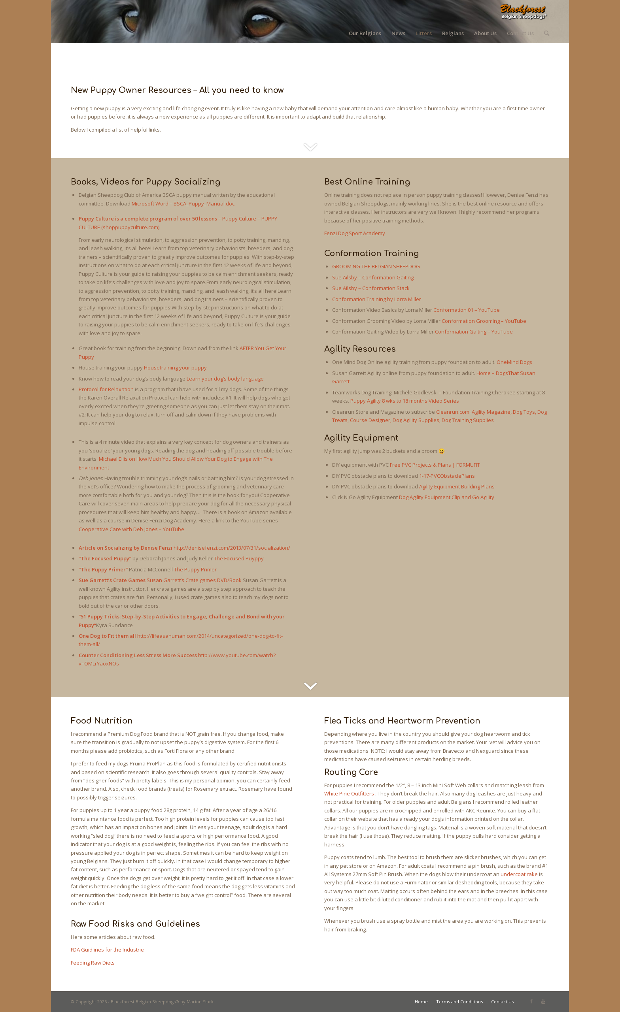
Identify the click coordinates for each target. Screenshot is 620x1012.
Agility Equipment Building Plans (457, 486)
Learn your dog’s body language (225, 378)
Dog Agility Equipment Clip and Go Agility (446, 497)
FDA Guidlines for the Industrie (107, 949)
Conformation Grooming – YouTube (484, 320)
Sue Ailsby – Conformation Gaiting (373, 277)
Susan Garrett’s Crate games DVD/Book (194, 580)
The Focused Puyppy (239, 558)
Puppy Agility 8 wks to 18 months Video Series (404, 400)
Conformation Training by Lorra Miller (376, 299)
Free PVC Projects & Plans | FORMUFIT (435, 464)
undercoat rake (519, 874)
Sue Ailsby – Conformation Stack (371, 288)
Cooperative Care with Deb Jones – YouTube (131, 529)
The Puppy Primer (195, 569)
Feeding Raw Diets (93, 962)
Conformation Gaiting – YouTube (474, 331)
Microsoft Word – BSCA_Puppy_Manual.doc (183, 203)
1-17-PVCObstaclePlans (447, 475)
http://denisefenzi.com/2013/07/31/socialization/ (232, 547)
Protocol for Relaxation (106, 389)
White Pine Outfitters (349, 793)
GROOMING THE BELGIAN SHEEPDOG (376, 266)
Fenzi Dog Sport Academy (354, 233)
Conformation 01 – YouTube (466, 309)
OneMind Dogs (514, 362)
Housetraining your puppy (175, 367)
